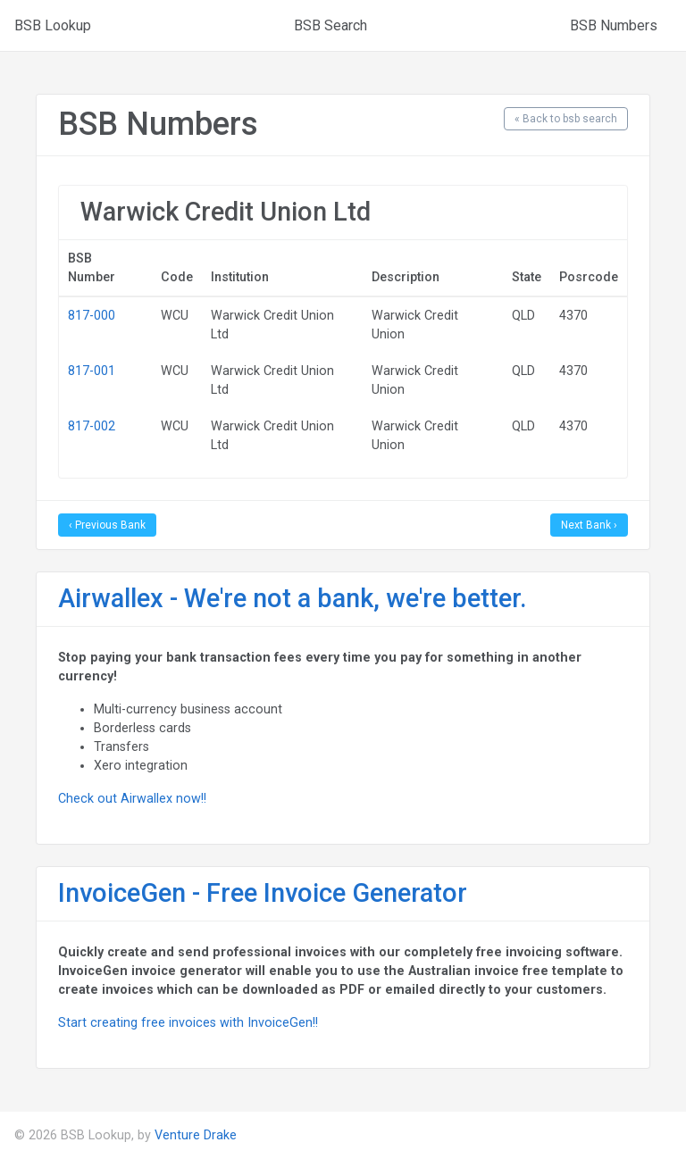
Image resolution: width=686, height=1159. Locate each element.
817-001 (91, 370)
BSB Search (330, 25)
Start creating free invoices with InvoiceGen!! (188, 1022)
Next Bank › (589, 525)
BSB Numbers (613, 25)
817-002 (91, 426)
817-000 (91, 315)
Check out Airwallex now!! (132, 798)
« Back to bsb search (565, 119)
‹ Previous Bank (107, 525)
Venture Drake (196, 1135)
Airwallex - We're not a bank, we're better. (292, 598)
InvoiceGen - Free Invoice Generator (262, 893)
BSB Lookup (52, 25)
